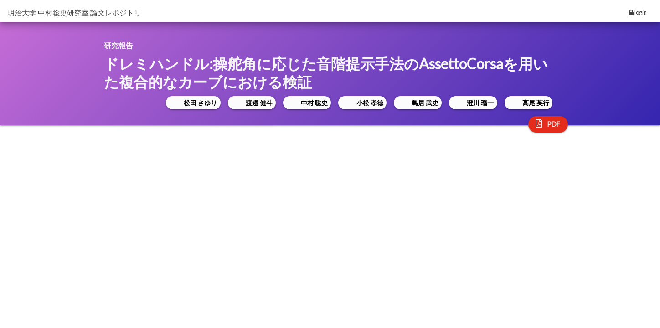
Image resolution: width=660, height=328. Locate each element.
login (638, 12)
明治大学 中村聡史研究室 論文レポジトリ (74, 12)
